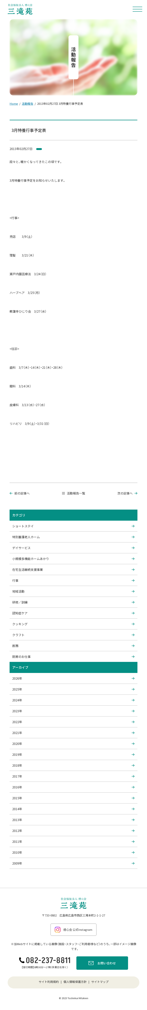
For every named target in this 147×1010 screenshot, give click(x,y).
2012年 (73, 830)
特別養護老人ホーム (73, 537)
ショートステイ (73, 526)
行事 (73, 580)
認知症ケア (73, 613)
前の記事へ (20, 493)
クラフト (73, 634)
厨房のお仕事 (73, 656)
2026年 (73, 678)
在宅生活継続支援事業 (73, 569)
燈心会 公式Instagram (73, 930)
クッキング (73, 624)
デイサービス (73, 547)
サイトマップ (100, 982)
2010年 (73, 852)
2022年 (73, 721)
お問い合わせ (102, 963)
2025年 (73, 689)
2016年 (73, 787)
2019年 (73, 754)
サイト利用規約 (49, 982)
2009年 (73, 863)
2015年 (73, 798)
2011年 (73, 841)
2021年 (73, 732)
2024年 (73, 700)
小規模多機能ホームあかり (73, 558)
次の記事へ (127, 493)
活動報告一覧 (73, 493)
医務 (73, 645)
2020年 (73, 743)
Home (14, 104)
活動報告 (27, 104)
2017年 (73, 776)
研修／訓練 (73, 602)
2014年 (73, 809)
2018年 (73, 765)
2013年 (73, 819)
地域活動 (73, 591)
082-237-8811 (45, 960)
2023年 (73, 711)
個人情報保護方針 (75, 982)
